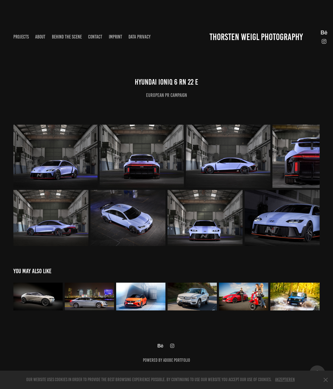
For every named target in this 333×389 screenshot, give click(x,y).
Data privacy (139, 37)
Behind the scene (67, 37)
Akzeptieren (285, 379)
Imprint (115, 37)
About (40, 37)
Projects (21, 37)
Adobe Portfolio (176, 360)
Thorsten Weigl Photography (256, 37)
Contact (95, 37)
